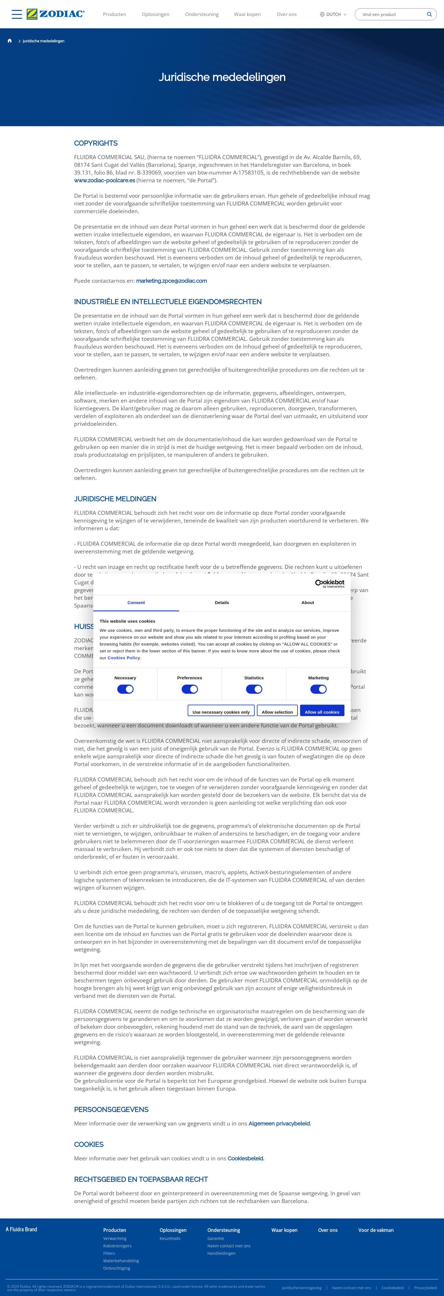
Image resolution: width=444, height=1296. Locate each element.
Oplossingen (155, 14)
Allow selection (277, 712)
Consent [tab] (136, 602)
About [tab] (308, 602)
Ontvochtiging (116, 1268)
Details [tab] (222, 602)
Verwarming (114, 1238)
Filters (109, 1253)
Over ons (287, 14)
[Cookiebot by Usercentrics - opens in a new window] (319, 583)
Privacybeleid (425, 1287)
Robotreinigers (117, 1246)
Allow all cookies (322, 712)
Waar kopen (247, 14)
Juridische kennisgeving (302, 1287)
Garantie (215, 1238)
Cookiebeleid (393, 1287)
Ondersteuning (202, 14)
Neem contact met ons (229, 1246)
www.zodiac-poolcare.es (104, 180)
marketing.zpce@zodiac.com (171, 281)
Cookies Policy (124, 657)
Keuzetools (170, 1238)
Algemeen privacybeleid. (280, 1123)
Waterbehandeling (121, 1261)
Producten (114, 14)
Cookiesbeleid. (246, 1158)
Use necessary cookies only (221, 712)
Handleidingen (221, 1253)
